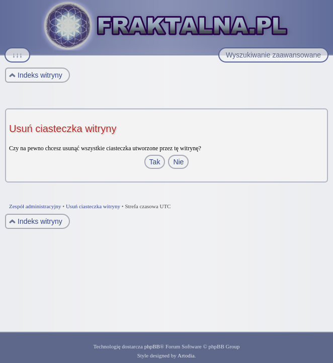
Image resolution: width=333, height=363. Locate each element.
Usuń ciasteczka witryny (93, 206)
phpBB (152, 346)
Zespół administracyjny (35, 206)
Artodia (186, 355)
